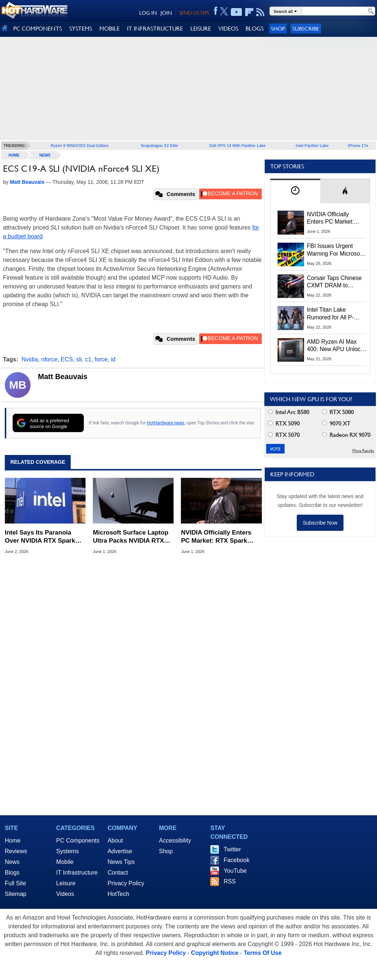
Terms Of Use (263, 953)
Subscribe (305, 28)
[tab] (295, 191)
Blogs (12, 872)
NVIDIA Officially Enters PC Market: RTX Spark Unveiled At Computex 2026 (216, 537)
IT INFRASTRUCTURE (155, 28)
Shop (278, 28)
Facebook (236, 860)
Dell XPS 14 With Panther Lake (237, 145)
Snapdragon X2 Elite (159, 145)
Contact (118, 872)
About (115, 840)
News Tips (121, 862)
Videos (65, 894)
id (113, 359)
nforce (49, 359)
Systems (67, 851)
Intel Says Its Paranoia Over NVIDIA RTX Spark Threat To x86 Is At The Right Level (40, 537)
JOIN (166, 13)
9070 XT (336, 423)
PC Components (77, 840)
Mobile (65, 862)
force (101, 359)
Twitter (232, 849)
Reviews (16, 851)
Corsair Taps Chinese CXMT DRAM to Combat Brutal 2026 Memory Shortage (334, 282)
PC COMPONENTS (37, 28)
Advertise (120, 851)
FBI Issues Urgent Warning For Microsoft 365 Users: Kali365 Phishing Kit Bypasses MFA (335, 250)
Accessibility (175, 840)
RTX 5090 (284, 423)
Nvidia (29, 359)
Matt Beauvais (63, 376)
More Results (363, 450)
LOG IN (148, 13)
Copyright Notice (215, 953)
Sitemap (16, 894)
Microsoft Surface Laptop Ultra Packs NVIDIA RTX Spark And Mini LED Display (130, 537)
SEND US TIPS (194, 13)
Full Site (15, 883)
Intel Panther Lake (312, 145)
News (44, 155)
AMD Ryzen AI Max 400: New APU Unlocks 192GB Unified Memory (336, 346)
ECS (67, 359)
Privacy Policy (126, 883)
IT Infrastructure (77, 872)
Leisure (65, 883)
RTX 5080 (338, 412)
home (14, 155)
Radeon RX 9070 (346, 434)
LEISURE (200, 28)
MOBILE (109, 28)
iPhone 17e (358, 145)
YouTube (235, 871)
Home (13, 840)
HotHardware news (165, 423)
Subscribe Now (320, 523)
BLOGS (255, 28)
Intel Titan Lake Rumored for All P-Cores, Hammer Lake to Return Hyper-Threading (334, 314)
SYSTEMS (80, 28)
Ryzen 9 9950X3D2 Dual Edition (80, 145)
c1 (88, 359)
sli (79, 359)
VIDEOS (228, 28)
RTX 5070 (284, 434)
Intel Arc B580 (288, 412)
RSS (229, 881)
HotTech (118, 894)
